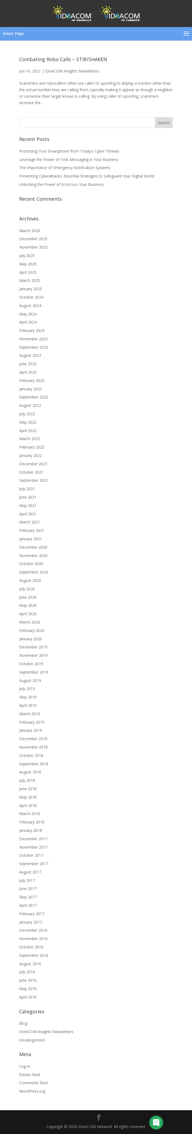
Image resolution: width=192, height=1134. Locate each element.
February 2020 (31, 630)
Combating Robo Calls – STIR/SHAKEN (63, 59)
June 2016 (28, 980)
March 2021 (29, 522)
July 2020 (27, 588)
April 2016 (28, 997)
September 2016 (33, 955)
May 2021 (28, 505)
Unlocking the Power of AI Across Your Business (61, 184)
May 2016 (28, 988)
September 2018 (33, 763)
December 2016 (33, 930)
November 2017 (33, 847)
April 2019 (28, 705)
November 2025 (33, 247)
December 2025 (33, 238)
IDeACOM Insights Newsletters (72, 71)
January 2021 (30, 538)
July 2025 (27, 255)
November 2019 (33, 655)
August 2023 (30, 355)
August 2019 (30, 680)
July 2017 (27, 880)
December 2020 (33, 547)
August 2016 (30, 963)
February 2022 (31, 447)
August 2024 (30, 305)
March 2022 (29, 438)
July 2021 (27, 488)
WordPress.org (32, 1091)
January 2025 (30, 288)
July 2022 (27, 413)
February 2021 (31, 530)
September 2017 (33, 863)
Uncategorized (32, 1040)
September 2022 (33, 397)
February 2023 (31, 380)
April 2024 (28, 322)
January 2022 (30, 455)
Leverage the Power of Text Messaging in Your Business (68, 159)
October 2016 (31, 947)
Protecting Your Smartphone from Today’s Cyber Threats (69, 151)
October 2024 (31, 297)
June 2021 (28, 497)
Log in (24, 1066)
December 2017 (33, 838)
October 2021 (31, 472)
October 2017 (31, 855)
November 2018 (33, 747)
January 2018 (30, 830)
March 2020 (29, 622)
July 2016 (27, 971)
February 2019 (31, 722)
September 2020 (33, 572)
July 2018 (27, 780)
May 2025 (28, 263)
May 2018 (28, 797)
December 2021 (33, 463)
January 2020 (30, 638)
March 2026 (29, 230)
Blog (23, 1023)
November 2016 (33, 938)
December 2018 (33, 738)
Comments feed (33, 1082)
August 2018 (30, 771)
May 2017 (28, 896)
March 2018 (29, 813)
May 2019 (28, 697)
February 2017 (31, 913)
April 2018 (28, 805)
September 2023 (33, 347)
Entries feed (29, 1074)
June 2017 (28, 888)
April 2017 (28, 905)
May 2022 (28, 422)
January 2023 (30, 388)
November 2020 (33, 555)
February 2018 (31, 822)
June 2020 (28, 597)
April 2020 (28, 613)
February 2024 (31, 330)
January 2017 (30, 922)
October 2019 (31, 663)
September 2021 (33, 480)
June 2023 (28, 363)
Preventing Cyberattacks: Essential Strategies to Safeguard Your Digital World (86, 176)
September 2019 (33, 672)
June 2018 (28, 788)
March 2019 (29, 713)
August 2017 (30, 872)
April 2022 (28, 430)
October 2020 (31, 563)
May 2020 (28, 605)
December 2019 (33, 647)
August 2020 (30, 580)
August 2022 (30, 405)
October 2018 (31, 755)
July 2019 (27, 688)
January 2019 (30, 730)
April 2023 (28, 372)
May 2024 (28, 314)
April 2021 (28, 513)
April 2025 (28, 272)
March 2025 (29, 280)
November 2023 (33, 338)
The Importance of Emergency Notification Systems (64, 167)
